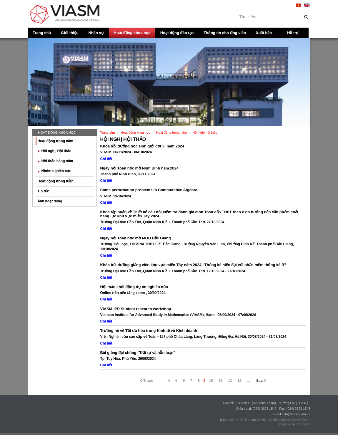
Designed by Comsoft (292, 424)
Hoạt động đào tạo (177, 33)
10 (211, 381)
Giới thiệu (70, 33)
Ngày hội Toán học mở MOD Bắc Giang (135, 238)
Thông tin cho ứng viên (225, 33)
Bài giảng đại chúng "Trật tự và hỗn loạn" (137, 352)
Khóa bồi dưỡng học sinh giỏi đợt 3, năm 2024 (142, 146)
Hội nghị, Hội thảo (54, 151)
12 (230, 381)
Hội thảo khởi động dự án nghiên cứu (134, 287)
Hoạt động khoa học (132, 33)
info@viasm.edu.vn (296, 414)
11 (220, 381)
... (160, 381)
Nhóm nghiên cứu (54, 171)
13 (239, 381)
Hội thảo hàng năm (55, 161)
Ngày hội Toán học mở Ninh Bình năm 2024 (139, 168)
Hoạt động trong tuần (56, 181)
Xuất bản (264, 33)
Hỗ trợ (292, 33)
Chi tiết (106, 159)
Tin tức (43, 191)
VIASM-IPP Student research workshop (135, 309)
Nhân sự (96, 33)
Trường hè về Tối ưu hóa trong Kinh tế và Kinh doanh (148, 330)
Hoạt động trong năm (55, 141)
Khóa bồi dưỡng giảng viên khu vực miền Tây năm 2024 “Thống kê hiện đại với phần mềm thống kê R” (193, 265)
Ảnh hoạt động (50, 201)
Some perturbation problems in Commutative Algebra (148, 190)
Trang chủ (42, 33)
